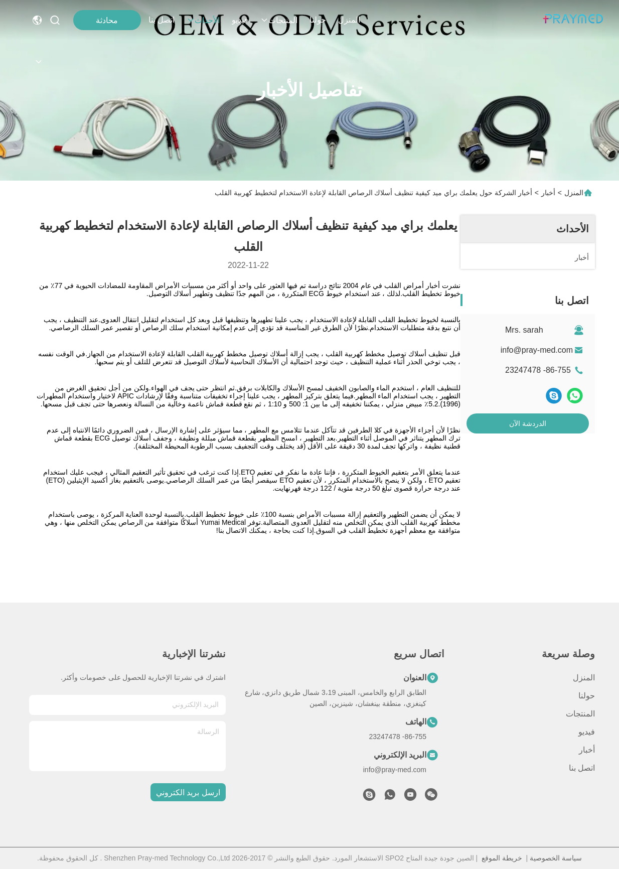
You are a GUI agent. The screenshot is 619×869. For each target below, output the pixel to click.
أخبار (548, 193)
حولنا (318, 20)
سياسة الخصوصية (556, 858)
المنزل (349, 20)
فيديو (240, 20)
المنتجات (278, 20)
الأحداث (203, 20)
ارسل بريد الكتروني (188, 792)
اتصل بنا (161, 20)
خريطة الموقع (502, 858)
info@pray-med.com (537, 350)
